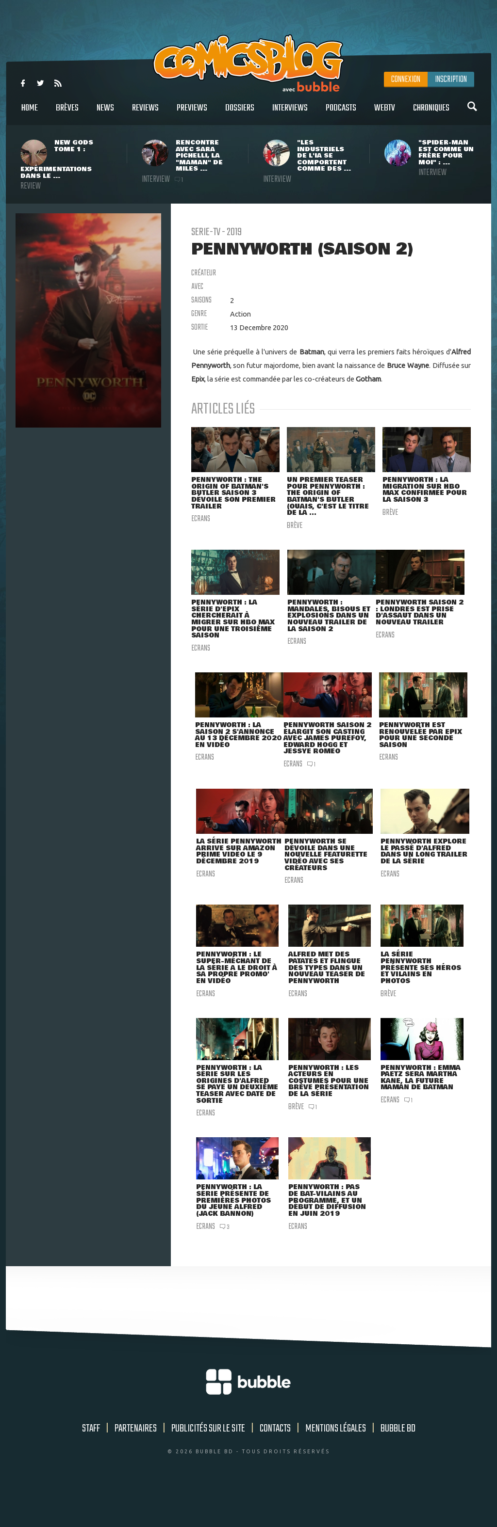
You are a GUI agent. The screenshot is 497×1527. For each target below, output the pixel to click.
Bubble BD (398, 1466)
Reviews (145, 113)
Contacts (275, 1466)
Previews (191, 113)
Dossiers (240, 113)
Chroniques (431, 113)
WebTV (384, 113)
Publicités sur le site (208, 1466)
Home (29, 113)
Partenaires (136, 1466)
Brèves (67, 113)
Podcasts (340, 113)
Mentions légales (335, 1466)
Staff (91, 1466)
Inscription (451, 79)
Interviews (290, 113)
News (105, 113)
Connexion (405, 79)
